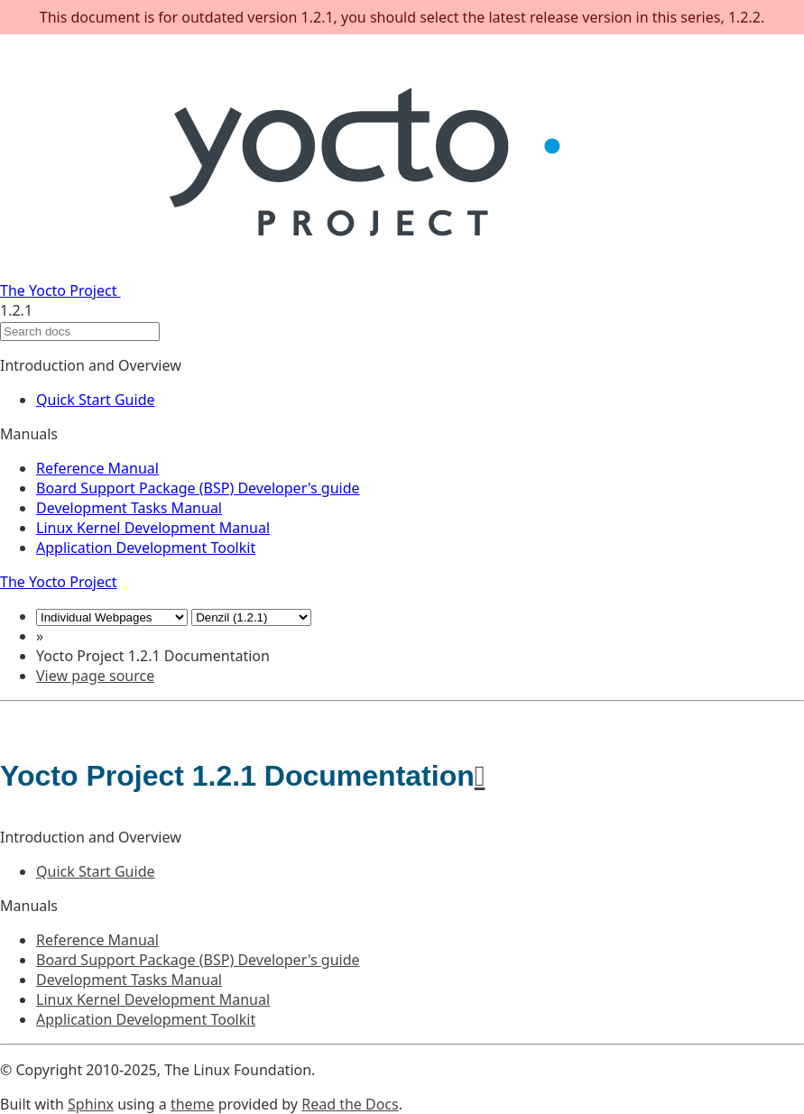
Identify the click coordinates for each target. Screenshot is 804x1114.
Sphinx (91, 1104)
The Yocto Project (304, 290)
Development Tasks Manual (129, 508)
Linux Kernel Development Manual (153, 528)
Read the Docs (350, 1104)
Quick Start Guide (95, 400)
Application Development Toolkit (145, 547)
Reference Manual (97, 468)
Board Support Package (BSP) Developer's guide (198, 488)
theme (193, 1104)
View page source (95, 676)
